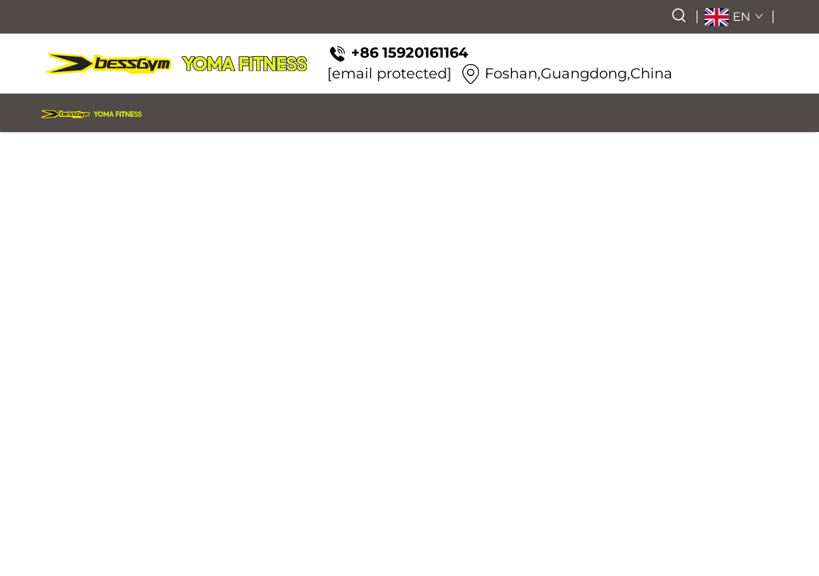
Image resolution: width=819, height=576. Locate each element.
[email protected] (389, 73)
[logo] (176, 64)
